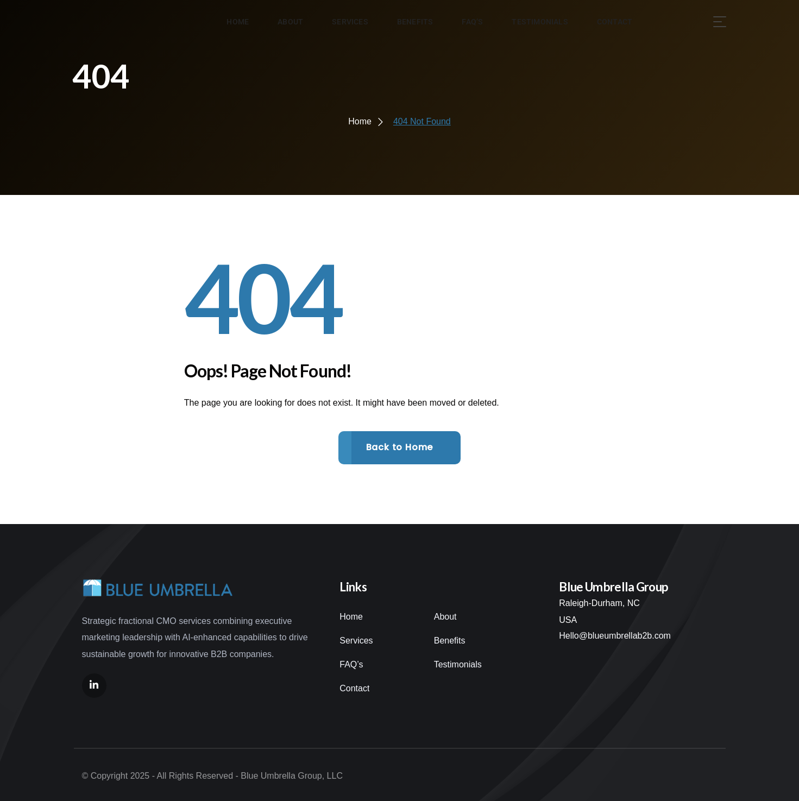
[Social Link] (94, 685)
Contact (354, 688)
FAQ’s (351, 664)
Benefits (449, 640)
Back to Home (399, 447)
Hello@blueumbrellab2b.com (615, 635)
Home (351, 616)
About (445, 616)
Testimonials (458, 664)
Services (356, 640)
